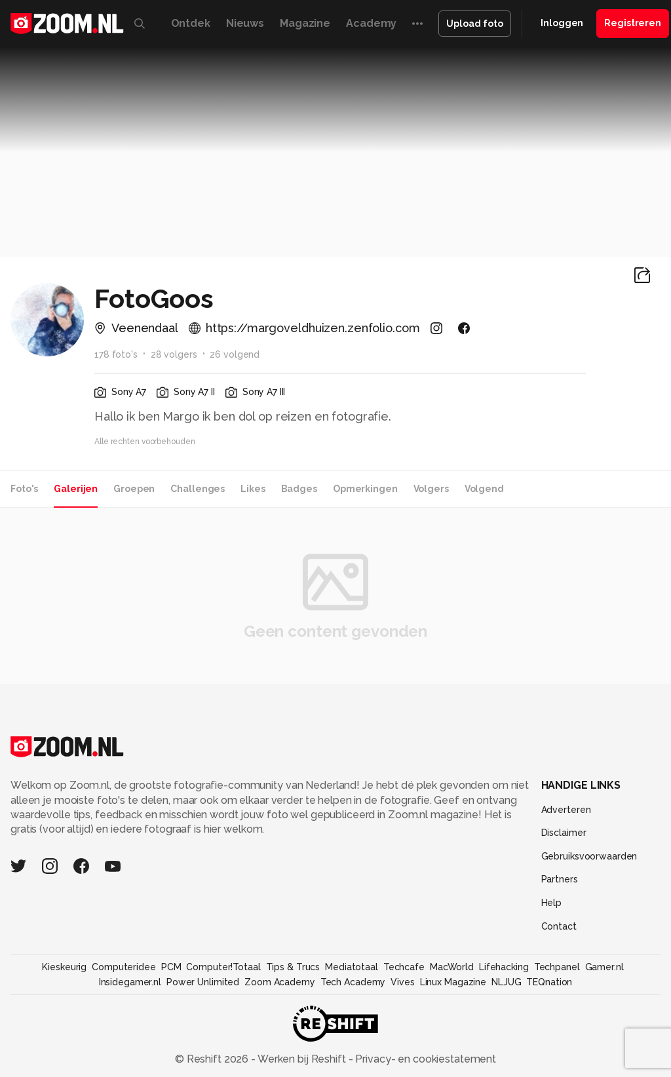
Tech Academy (353, 982)
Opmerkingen (365, 488)
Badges (299, 488)
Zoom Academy (279, 982)
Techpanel (557, 967)
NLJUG (506, 982)
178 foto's (116, 354)
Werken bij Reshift (302, 1059)
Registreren (632, 23)
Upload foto (474, 23)
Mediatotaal (351, 967)
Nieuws (245, 23)
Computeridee (124, 967)
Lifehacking (504, 967)
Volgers (431, 488)
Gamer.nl (604, 967)
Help (551, 903)
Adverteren (566, 809)
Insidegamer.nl (130, 982)
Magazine (305, 23)
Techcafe (404, 967)
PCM (171, 967)
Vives (402, 982)
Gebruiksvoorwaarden (589, 856)
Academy (371, 23)
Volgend (484, 488)
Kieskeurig (64, 967)
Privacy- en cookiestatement (424, 1059)
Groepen (134, 488)
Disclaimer (563, 832)
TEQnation (549, 982)
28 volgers (174, 354)
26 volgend (234, 354)
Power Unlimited (202, 982)
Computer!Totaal (223, 967)
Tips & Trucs (293, 967)
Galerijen (76, 488)
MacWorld (452, 967)
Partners (559, 879)
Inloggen (562, 23)
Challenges (197, 488)
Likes (252, 488)
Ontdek (190, 23)
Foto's (24, 488)
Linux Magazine (453, 982)
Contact (559, 926)
